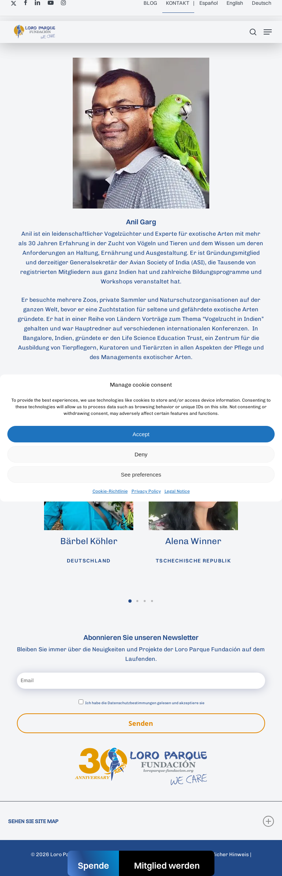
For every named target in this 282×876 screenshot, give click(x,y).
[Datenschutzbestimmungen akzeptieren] (81, 701)
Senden (141, 723)
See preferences (141, 474)
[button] (268, 32)
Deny (140, 454)
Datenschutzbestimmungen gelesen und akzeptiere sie (156, 703)
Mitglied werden (167, 865)
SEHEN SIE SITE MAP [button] (141, 821)
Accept (141, 434)
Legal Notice (177, 491)
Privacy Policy (146, 491)
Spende (93, 865)
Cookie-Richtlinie (110, 491)
